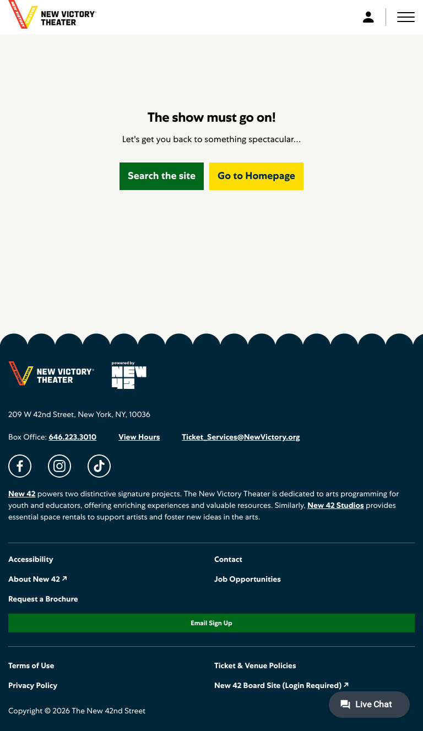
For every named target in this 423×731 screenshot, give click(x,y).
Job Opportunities (247, 579)
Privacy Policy (32, 686)
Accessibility (30, 560)
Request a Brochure (43, 599)
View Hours (139, 437)
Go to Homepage (256, 176)
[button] (406, 17)
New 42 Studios (335, 506)
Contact (228, 560)
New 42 (21, 494)
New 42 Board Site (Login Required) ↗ (281, 686)
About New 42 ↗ (38, 579)
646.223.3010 (72, 437)
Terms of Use (31, 666)
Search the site (162, 176)
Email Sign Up (211, 623)
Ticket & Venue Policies (255, 666)
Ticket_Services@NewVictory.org (241, 437)
